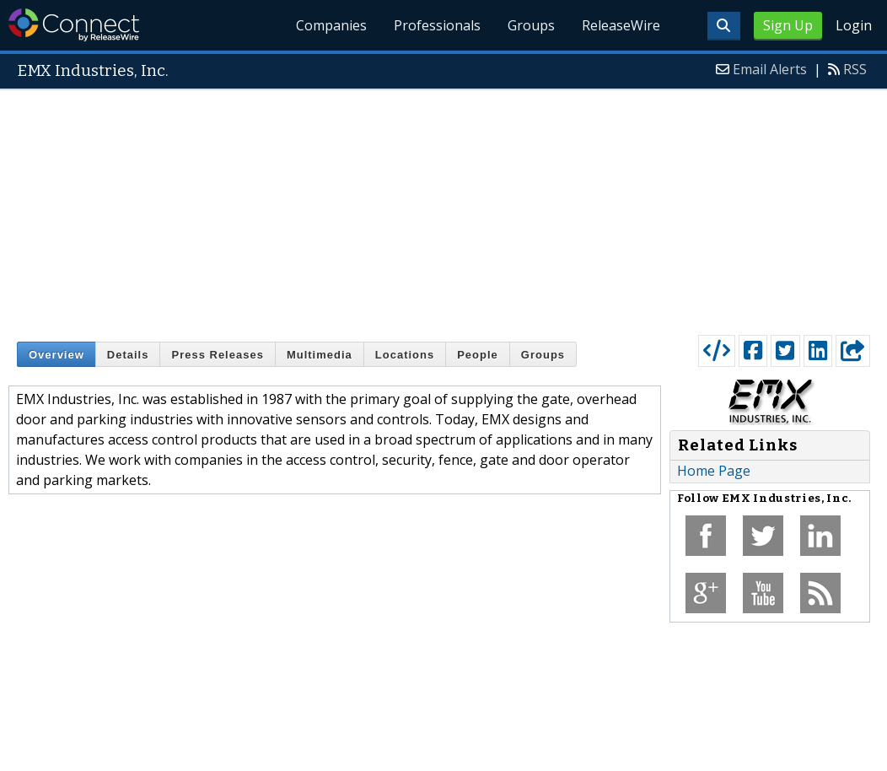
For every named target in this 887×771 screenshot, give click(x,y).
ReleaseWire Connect (73, 24)
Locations (404, 354)
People (477, 354)
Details (128, 354)
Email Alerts (770, 69)
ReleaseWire (621, 25)
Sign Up (788, 25)
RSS (855, 69)
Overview (56, 354)
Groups (531, 25)
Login (854, 25)
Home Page (713, 470)
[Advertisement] (443, 208)
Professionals (437, 25)
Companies (332, 25)
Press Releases (217, 354)
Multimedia (319, 354)
